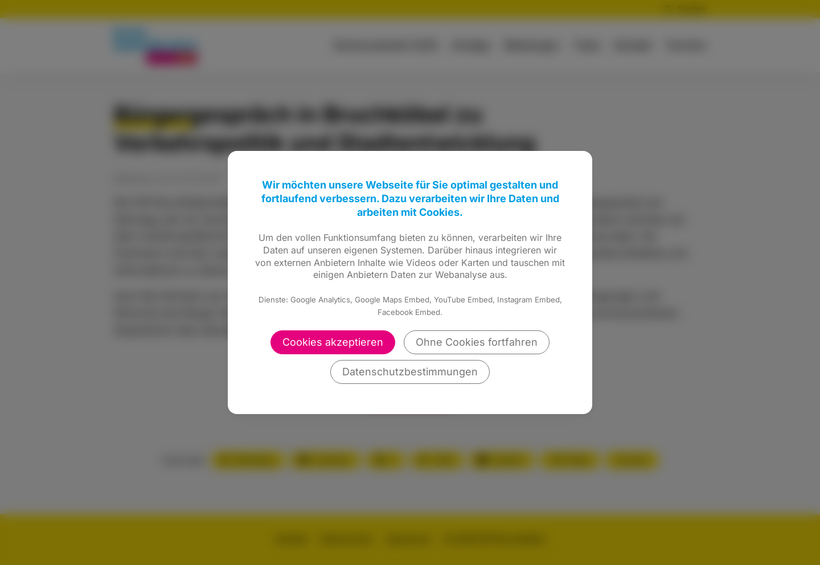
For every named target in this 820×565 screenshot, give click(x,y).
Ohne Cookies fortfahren (477, 342)
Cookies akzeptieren (332, 342)
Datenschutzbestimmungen (410, 372)
